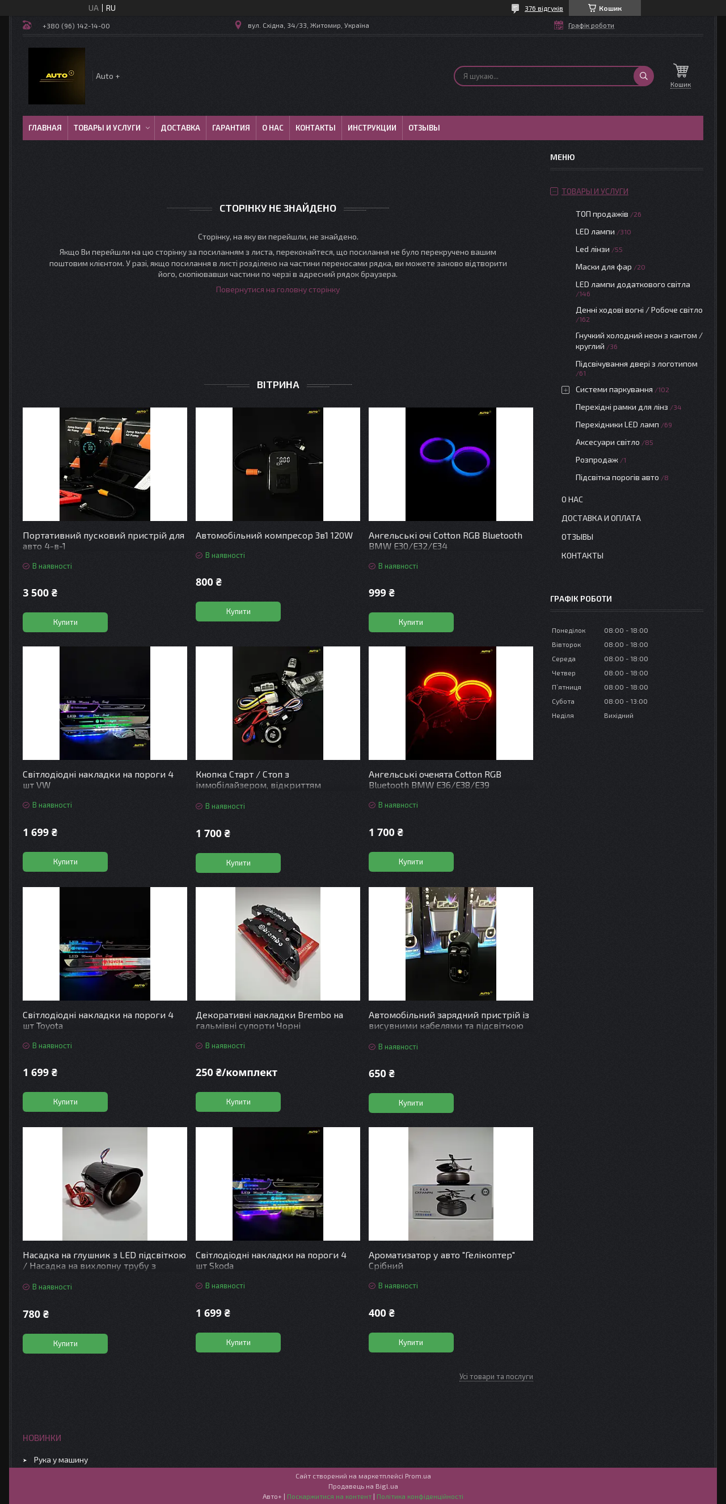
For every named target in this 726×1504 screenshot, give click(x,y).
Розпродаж (597, 459)
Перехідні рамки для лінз (622, 406)
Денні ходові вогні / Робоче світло (639, 309)
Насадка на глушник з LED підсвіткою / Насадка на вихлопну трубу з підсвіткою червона (104, 1265)
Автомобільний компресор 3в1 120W (274, 535)
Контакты (316, 127)
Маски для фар (604, 266)
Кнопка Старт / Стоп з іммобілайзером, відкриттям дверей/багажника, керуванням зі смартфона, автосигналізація (270, 790)
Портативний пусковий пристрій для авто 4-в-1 (103, 540)
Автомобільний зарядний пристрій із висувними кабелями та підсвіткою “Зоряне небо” (449, 1025)
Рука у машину (61, 1459)
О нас (273, 127)
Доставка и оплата (601, 518)
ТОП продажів (602, 214)
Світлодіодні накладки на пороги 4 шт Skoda (271, 1260)
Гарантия (231, 127)
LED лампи (595, 231)
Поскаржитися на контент (329, 1496)
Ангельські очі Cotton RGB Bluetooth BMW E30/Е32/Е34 (445, 540)
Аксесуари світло (608, 442)
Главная (45, 127)
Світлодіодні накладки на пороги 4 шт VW (98, 779)
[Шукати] (644, 76)
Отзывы (424, 127)
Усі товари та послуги (496, 1376)
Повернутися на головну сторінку (278, 289)
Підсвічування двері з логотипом (637, 363)
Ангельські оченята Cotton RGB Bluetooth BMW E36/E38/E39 (435, 779)
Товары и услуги (107, 127)
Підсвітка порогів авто (617, 477)
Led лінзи (593, 249)
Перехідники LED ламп (617, 424)
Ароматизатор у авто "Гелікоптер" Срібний (442, 1260)
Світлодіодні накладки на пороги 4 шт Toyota (98, 1020)
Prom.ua (418, 1476)
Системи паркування (614, 389)
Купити (65, 622)
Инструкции (372, 127)
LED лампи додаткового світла (633, 284)
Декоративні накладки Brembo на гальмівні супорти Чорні (269, 1020)
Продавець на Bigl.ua (363, 1486)
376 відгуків (544, 8)
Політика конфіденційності (420, 1496)
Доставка (180, 127)
